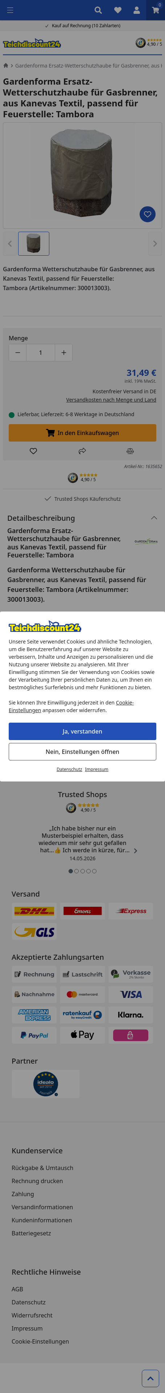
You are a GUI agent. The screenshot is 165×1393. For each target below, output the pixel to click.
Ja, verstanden (82, 731)
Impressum (96, 769)
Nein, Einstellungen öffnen (82, 752)
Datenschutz (69, 769)
